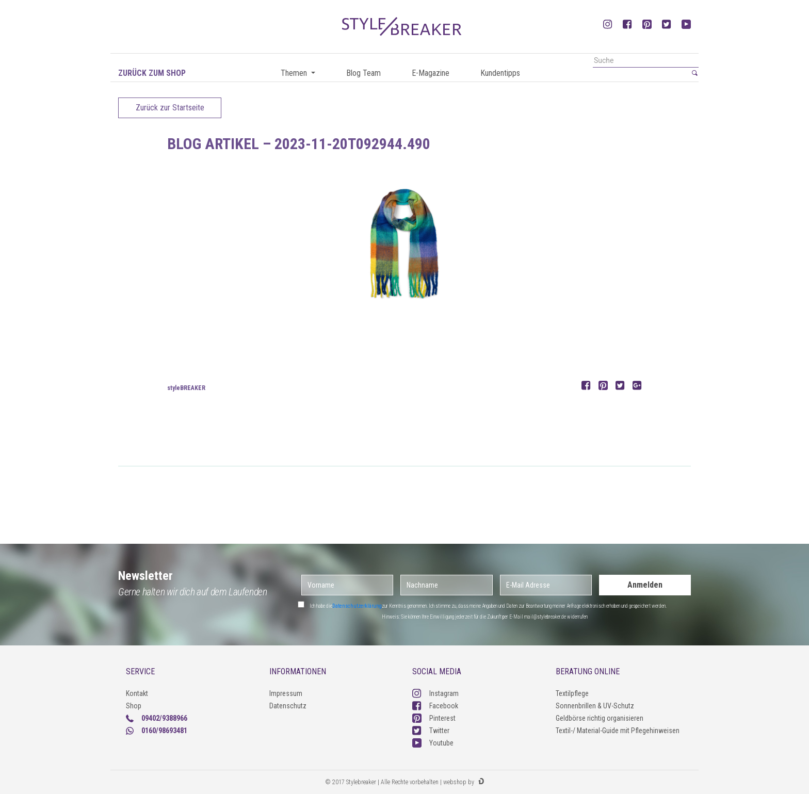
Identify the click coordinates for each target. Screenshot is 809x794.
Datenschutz (287, 706)
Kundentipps (500, 73)
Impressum (285, 693)
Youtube (433, 743)
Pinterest (434, 718)
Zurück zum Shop (152, 73)
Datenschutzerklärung (357, 606)
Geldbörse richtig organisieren (599, 718)
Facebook (435, 705)
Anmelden (644, 585)
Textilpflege (572, 693)
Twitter (430, 730)
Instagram (435, 693)
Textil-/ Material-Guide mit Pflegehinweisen (617, 730)
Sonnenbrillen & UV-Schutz (595, 706)
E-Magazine (430, 73)
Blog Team (363, 73)
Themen (295, 73)
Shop (133, 706)
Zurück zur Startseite (170, 107)
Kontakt (137, 693)
